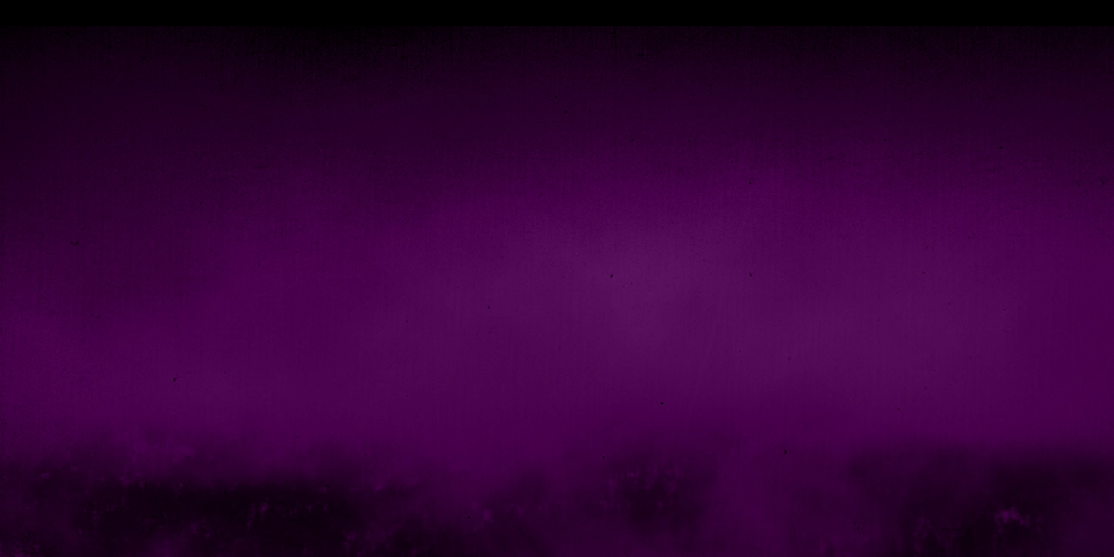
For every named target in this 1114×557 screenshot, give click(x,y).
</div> (557, 13)
